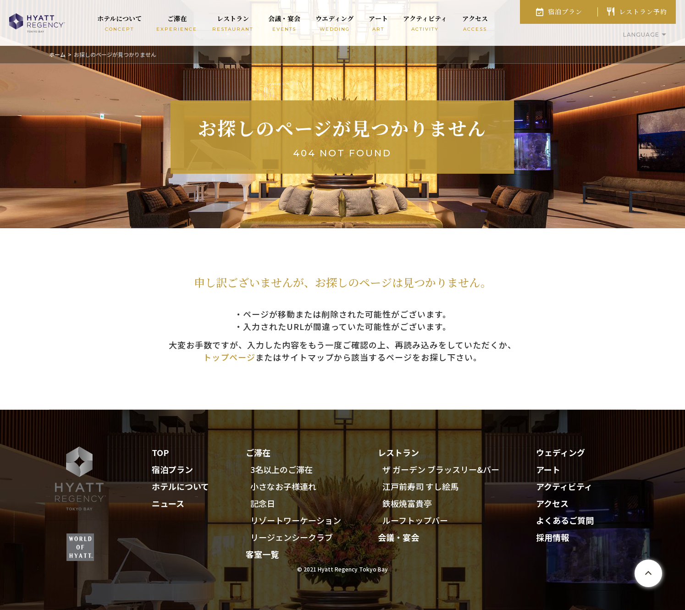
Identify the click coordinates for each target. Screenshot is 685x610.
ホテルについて (180, 486)
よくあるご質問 (565, 520)
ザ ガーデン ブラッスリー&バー (440, 469)
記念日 (262, 503)
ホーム (57, 54)
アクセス (552, 503)
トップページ (229, 357)
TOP (160, 452)
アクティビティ (564, 486)
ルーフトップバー (415, 520)
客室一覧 (262, 554)
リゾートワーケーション (295, 520)
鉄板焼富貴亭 (407, 503)
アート (548, 469)
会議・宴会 (398, 537)
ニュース (168, 503)
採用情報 (552, 537)
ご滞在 (258, 452)
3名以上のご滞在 (281, 469)
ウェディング (560, 452)
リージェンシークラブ (291, 537)
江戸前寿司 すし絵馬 (420, 486)
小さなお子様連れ (283, 486)
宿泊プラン (565, 11)
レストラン (398, 452)
